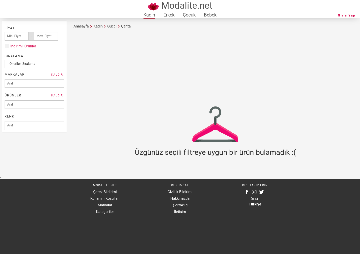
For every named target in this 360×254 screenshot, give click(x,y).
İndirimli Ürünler (23, 46)
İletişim (180, 212)
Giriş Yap (346, 15)
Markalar (105, 205)
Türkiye (255, 204)
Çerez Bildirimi (105, 192)
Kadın (149, 15)
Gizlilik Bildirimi (180, 192)
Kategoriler (105, 212)
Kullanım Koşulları (105, 198)
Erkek (168, 15)
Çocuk (189, 15)
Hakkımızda (180, 198)
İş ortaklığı (180, 205)
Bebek (210, 15)
